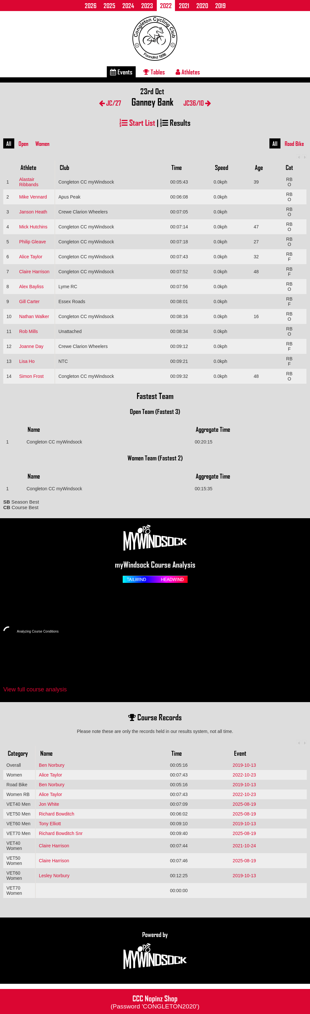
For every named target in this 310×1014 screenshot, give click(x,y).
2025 (109, 5)
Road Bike (294, 143)
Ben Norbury (52, 765)
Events (121, 72)
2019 (220, 5)
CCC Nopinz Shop (155, 1001)
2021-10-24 (244, 845)
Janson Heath (33, 211)
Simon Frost (31, 376)
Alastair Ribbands (28, 182)
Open (23, 143)
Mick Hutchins (33, 226)
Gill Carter (29, 301)
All (8, 143)
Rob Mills (28, 331)
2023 (147, 5)
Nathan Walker (34, 316)
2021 (184, 5)
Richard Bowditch (56, 813)
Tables (154, 72)
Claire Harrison (34, 271)
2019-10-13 (244, 765)
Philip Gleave (32, 241)
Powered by (155, 951)
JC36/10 (197, 103)
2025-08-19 (244, 804)
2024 (128, 5)
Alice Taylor (30, 256)
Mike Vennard (33, 196)
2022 (166, 5)
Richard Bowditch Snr (61, 833)
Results (175, 122)
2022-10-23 (244, 774)
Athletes (188, 72)
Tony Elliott (50, 823)
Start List (137, 122)
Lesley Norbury (54, 875)
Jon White (49, 804)
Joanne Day (31, 346)
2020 (202, 5)
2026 (90, 5)
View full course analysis (35, 689)
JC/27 (110, 103)
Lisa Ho (26, 361)
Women (42, 143)
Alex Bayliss (31, 286)
